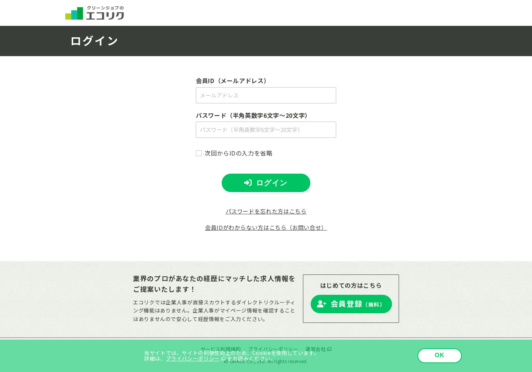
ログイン (272, 183)
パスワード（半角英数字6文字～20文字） (253, 115)
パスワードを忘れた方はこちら (266, 211)
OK (440, 355)
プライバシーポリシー (193, 358)
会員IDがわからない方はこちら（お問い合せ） (266, 227)
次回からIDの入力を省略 (239, 153)
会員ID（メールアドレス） (233, 80)
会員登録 (358, 303)
